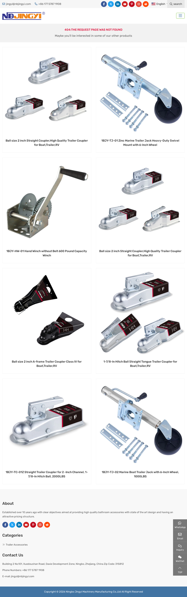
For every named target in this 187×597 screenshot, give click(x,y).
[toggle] (180, 16)
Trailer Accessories (17, 544)
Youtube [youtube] (125, 4)
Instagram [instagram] (139, 4)
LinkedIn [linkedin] (118, 4)
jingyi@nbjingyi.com (18, 4)
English (158, 4)
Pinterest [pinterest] (132, 4)
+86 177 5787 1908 (49, 4)
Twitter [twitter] (111, 4)
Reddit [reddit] (146, 4)
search (176, 4)
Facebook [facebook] (104, 4)
